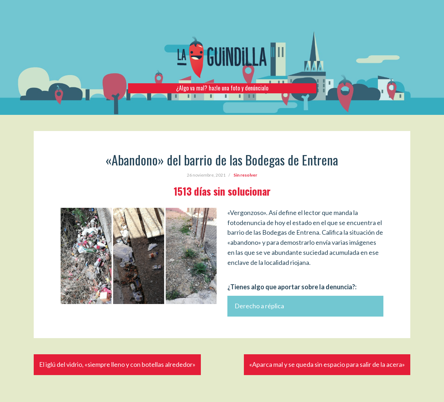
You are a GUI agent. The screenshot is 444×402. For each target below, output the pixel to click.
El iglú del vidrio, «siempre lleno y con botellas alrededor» (117, 364)
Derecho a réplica (259, 306)
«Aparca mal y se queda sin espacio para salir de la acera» (327, 364)
